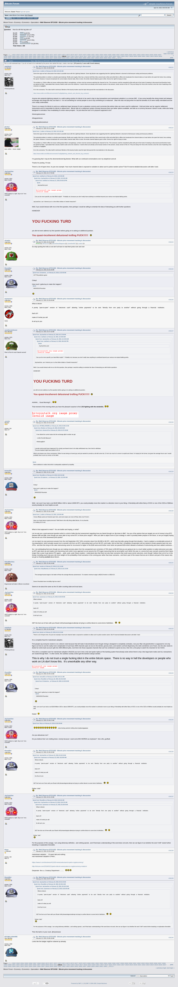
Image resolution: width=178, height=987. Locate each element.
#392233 (171, 628)
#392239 (171, 878)
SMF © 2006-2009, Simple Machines (96, 983)
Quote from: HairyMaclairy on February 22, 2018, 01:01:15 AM (51, 568)
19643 (34, 58)
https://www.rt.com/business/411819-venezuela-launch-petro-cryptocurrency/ (57, 862)
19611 (59, 56)
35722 (119, 58)
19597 (159, 55)
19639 (18, 58)
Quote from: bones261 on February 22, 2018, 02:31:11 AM (48, 676)
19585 (110, 55)
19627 (127, 56)
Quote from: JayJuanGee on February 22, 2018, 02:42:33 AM (49, 755)
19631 (144, 56)
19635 (160, 56)
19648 (55, 58)
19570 (47, 55)
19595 (151, 55)
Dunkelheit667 (72, 243)
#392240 (171, 937)
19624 (114, 56)
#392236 (171, 751)
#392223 (171, 172)
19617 (85, 56)
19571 (51, 55)
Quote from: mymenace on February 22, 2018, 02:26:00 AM (49, 596)
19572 (55, 55)
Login (24, 18)
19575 (68, 55)
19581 (93, 55)
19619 (94, 56)
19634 (156, 56)
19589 (126, 55)
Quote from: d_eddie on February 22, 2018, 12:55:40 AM (48, 514)
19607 (43, 56)
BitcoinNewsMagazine (58, 243)
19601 (18, 56)
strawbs (7, 240)
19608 (47, 56)
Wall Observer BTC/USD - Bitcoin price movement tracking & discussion (66, 22)
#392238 (171, 850)
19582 (97, 55)
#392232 (171, 593)
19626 (123, 56)
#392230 (171, 511)
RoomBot (8, 268)
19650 (64, 58)
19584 (105, 55)
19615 (77, 56)
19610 (55, 56)
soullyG (80, 243)
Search (19, 18)
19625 (118, 56)
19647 (51, 58)
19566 (30, 55)
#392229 (171, 471)
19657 (93, 58)
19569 (43, 55)
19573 (60, 55)
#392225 (171, 269)
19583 (101, 55)
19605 (34, 56)
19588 (122, 55)
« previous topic (161, 968)
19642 (30, 58)
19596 (155, 55)
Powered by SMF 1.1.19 (78, 983)
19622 (106, 56)
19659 (101, 58)
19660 (105, 58)
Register (30, 18)
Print (171, 57)
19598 (5, 56)
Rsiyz (6, 850)
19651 (68, 58)
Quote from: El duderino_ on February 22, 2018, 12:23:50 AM (49, 272)
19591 (134, 55)
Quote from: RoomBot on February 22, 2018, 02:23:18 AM (48, 475)
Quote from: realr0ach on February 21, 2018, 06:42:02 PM (51, 180)
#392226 (171, 299)
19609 (51, 56)
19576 (72, 55)
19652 (72, 58)
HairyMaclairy (9, 562)
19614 (73, 56)
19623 (110, 56)
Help (14, 18)
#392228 (171, 422)
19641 (26, 58)
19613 (69, 56)
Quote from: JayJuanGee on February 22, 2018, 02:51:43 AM (49, 882)
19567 (35, 55)
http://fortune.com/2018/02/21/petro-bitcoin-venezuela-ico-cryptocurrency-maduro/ (59, 866)
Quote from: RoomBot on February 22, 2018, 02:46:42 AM (48, 800)
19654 (80, 58)
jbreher (7, 127)
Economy (17, 22)
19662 (114, 58)
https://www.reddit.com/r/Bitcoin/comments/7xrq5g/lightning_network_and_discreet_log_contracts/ (61, 93)
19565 (26, 55)
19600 (14, 56)
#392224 (171, 242)
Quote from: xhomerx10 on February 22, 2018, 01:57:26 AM (52, 430)
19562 (14, 55)
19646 (47, 58)
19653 (76, 58)
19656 (89, 58)
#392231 (171, 562)
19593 (143, 55)
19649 (59, 58)
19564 (22, 55)
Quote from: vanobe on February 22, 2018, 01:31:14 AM (48, 566)
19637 (10, 58)
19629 (135, 56)
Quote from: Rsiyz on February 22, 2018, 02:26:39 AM (47, 723)
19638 (14, 58)
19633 (152, 56)
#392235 (171, 719)
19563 (18, 55)
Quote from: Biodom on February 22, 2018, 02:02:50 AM (49, 428)
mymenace (8, 299)
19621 (102, 56)
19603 (26, 56)
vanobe (7, 421)
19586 (114, 55)
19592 (139, 55)
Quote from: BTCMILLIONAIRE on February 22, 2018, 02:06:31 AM (51, 425)
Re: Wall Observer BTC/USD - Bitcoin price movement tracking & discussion (63, 66)
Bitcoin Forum (8, 22)
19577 (76, 55)
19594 (147, 55)
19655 (84, 58)
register (27, 11)
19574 (64, 55)
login (21, 11)
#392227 (171, 331)
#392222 (171, 127)
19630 (139, 56)
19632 (148, 56)
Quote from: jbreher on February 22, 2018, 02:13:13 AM (48, 632)
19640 (22, 58)
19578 (80, 55)
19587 (118, 55)
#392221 (171, 67)
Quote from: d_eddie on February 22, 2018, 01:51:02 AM (48, 71)
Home (8, 18)
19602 (22, 56)
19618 (89, 56)
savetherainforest (11, 330)
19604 (30, 56)
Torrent (30, 15)
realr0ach (8, 66)
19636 (5, 58)
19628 (131, 56)
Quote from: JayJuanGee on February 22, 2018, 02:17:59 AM (49, 334)
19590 (130, 55)
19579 (84, 55)
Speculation (35, 22)
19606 (39, 56)
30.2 (26, 15)
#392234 (171, 673)
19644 (39, 58)
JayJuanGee (9, 171)
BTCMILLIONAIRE (11, 937)
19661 (109, 58)
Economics (25, 22)
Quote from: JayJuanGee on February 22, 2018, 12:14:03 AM (50, 178)
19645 (43, 58)
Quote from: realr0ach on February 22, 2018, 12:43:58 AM (48, 176)
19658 (97, 58)
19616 (81, 56)
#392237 (171, 796)
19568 (39, 55)
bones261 (8, 471)
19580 (89, 55)
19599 (10, 56)
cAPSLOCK (45, 243)
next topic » (171, 968)
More (35, 18)
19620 (98, 56)
